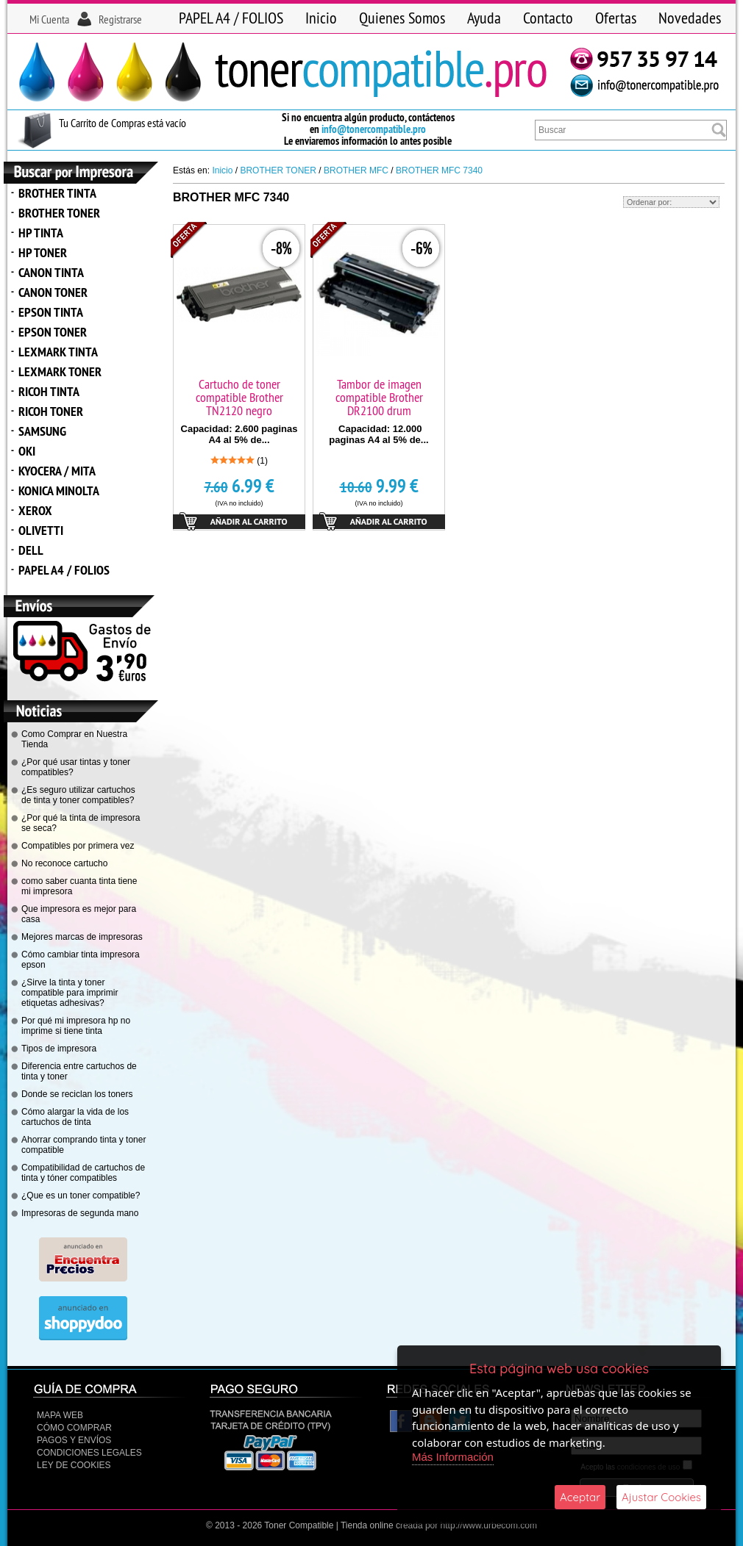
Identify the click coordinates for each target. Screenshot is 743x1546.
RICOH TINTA (48, 391)
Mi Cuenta (49, 19)
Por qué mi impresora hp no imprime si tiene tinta (75, 1025)
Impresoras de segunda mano (79, 1213)
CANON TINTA (51, 272)
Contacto (548, 17)
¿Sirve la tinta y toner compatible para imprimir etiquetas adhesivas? (69, 992)
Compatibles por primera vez (77, 846)
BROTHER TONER (59, 212)
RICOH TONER (50, 411)
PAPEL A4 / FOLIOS (231, 17)
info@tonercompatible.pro (373, 129)
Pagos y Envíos (74, 1440)
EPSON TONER (52, 331)
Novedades (689, 17)
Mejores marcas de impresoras (82, 937)
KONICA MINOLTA (58, 490)
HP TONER (42, 252)
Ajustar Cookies (661, 1497)
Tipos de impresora (58, 1048)
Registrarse (120, 19)
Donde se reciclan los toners (76, 1094)
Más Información (453, 1456)
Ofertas (615, 17)
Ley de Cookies (73, 1465)
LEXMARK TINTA (58, 351)
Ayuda (484, 17)
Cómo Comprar (74, 1428)
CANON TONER (53, 292)
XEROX (35, 510)
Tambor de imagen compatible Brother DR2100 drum (379, 397)
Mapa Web (60, 1415)
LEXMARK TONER (60, 371)
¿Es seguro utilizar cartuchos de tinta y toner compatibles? (78, 795)
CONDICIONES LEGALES (89, 1453)
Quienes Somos (402, 17)
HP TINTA (40, 232)
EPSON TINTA (50, 311)
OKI (26, 450)
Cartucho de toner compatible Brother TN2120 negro (239, 397)
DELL (30, 550)
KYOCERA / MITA (57, 470)
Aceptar (580, 1497)
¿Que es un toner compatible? (80, 1195)
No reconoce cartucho (64, 863)
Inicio (321, 17)
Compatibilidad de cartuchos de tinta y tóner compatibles (83, 1172)
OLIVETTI (40, 530)
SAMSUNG (42, 431)
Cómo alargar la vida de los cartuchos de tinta (75, 1117)
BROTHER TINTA (57, 192)
